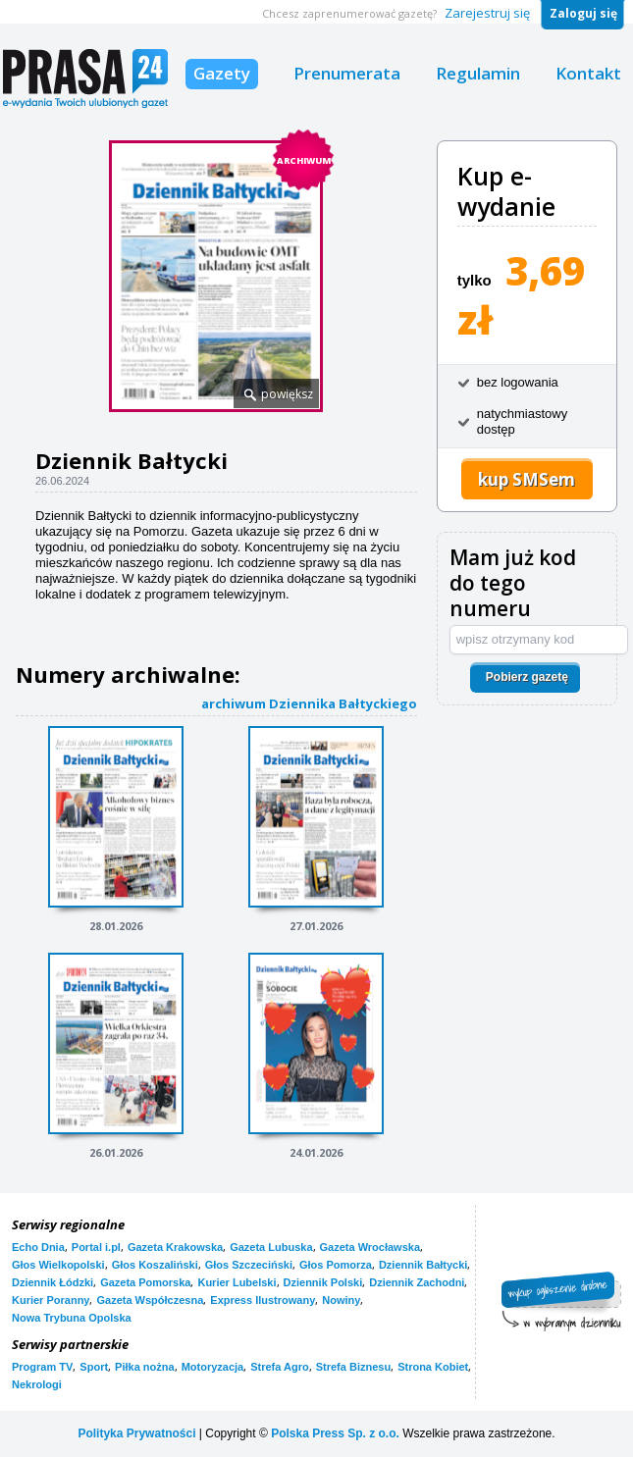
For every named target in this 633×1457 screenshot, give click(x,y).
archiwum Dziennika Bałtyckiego (309, 703)
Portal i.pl (96, 1247)
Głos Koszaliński (155, 1265)
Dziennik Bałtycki (423, 1265)
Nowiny (341, 1300)
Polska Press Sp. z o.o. (335, 1433)
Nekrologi (37, 1384)
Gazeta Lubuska (271, 1247)
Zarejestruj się (487, 13)
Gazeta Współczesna (149, 1300)
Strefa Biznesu (353, 1367)
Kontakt (588, 73)
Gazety (221, 73)
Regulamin (478, 73)
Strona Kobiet (432, 1367)
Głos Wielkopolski (58, 1265)
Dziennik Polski (323, 1282)
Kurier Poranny (50, 1300)
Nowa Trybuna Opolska (72, 1318)
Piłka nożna (145, 1367)
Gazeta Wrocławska (370, 1247)
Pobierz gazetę (527, 677)
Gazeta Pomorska (145, 1282)
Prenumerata (346, 73)
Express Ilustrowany (262, 1300)
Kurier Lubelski (236, 1282)
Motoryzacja (213, 1367)
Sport (93, 1367)
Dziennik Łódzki (52, 1282)
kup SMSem (526, 479)
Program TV (42, 1367)
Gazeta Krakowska (175, 1247)
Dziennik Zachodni (416, 1282)
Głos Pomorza (335, 1265)
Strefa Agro (279, 1367)
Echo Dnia (38, 1247)
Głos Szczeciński (248, 1265)
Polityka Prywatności (136, 1433)
